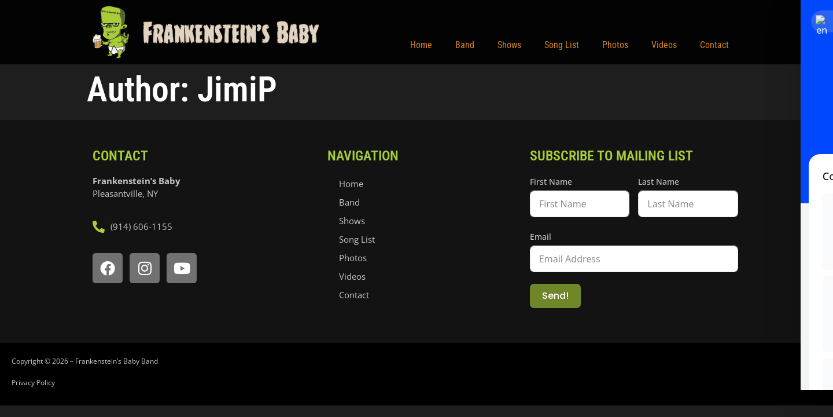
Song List (561, 44)
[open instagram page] (145, 268)
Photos (615, 44)
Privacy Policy (33, 382)
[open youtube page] (182, 268)
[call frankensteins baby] (204, 226)
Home (421, 44)
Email (540, 236)
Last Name (658, 181)
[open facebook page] (108, 268)
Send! (555, 295)
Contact (714, 44)
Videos (664, 44)
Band (464, 44)
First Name (551, 181)
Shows (509, 44)
